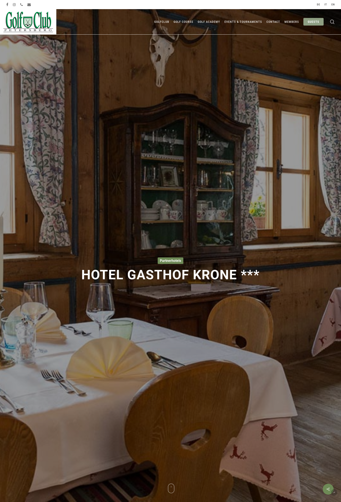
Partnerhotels (170, 261)
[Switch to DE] (318, 4)
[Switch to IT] (325, 4)
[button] (334, 492)
